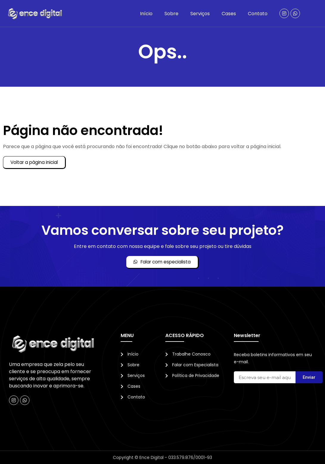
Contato (258, 13)
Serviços (200, 13)
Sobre (171, 13)
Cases (229, 13)
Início (146, 13)
